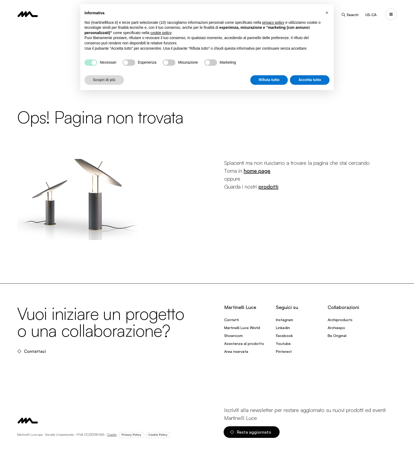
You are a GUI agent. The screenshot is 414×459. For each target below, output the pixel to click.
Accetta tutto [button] (309, 80)
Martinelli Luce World (242, 327)
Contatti (231, 319)
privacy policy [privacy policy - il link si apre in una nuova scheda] (273, 22)
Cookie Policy (157, 434)
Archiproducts (340, 319)
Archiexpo (336, 327)
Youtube (283, 343)
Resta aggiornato (250, 432)
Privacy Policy (131, 434)
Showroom (233, 335)
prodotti (268, 186)
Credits (111, 435)
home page (257, 170)
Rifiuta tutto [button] (269, 80)
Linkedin (283, 327)
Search (350, 14)
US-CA (371, 14)
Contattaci (31, 351)
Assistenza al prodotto (244, 343)
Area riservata (236, 351)
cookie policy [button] (160, 33)
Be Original (337, 335)
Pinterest (284, 351)
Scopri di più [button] (104, 80)
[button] (327, 12)
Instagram (284, 319)
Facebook (284, 335)
